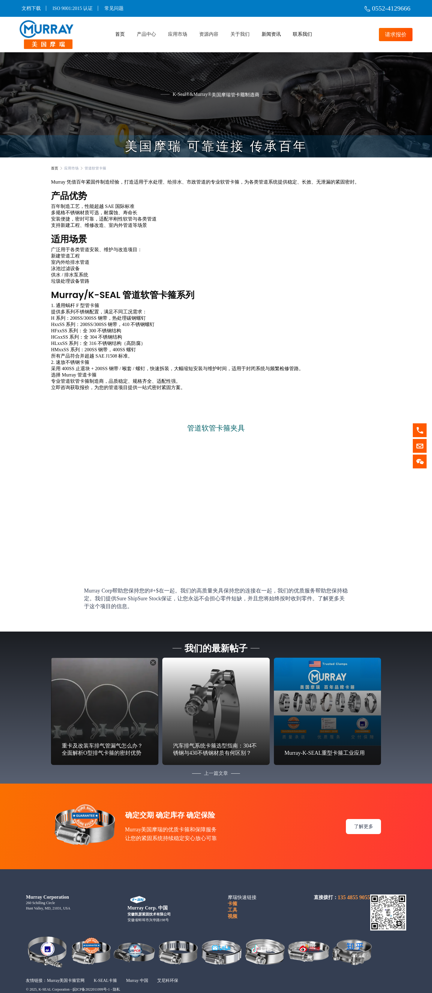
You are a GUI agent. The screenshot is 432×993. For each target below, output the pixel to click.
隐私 (116, 981)
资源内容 (208, 34)
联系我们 (302, 34)
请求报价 (393, 34)
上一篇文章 (216, 765)
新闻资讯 (271, 34)
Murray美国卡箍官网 (66, 972)
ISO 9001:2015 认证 (72, 8)
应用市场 (177, 34)
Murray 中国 (137, 972)
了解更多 (363, 818)
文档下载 (31, 8)
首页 (120, 34)
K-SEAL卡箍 (105, 972)
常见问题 (114, 8)
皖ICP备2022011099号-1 (91, 981)
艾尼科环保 (167, 972)
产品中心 (146, 34)
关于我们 (240, 34)
